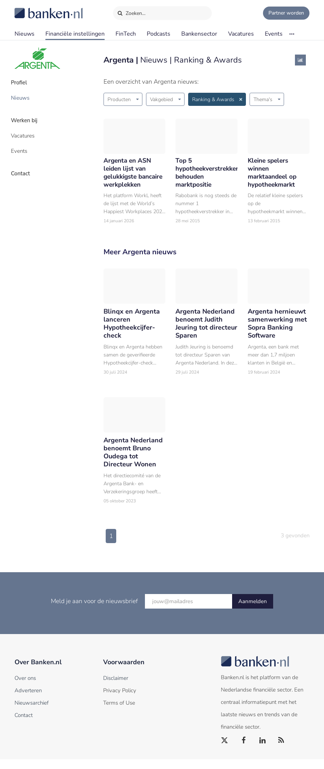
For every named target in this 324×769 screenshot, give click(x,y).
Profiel (23, 81)
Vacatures (241, 34)
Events (274, 34)
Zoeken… (131, 12)
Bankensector (199, 34)
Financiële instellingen (75, 34)
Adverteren (28, 700)
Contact (24, 165)
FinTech (126, 34)
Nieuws (25, 34)
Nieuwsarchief (32, 712)
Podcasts (158, 34)
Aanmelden (252, 611)
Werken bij (28, 116)
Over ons (25, 688)
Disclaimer (115, 688)
